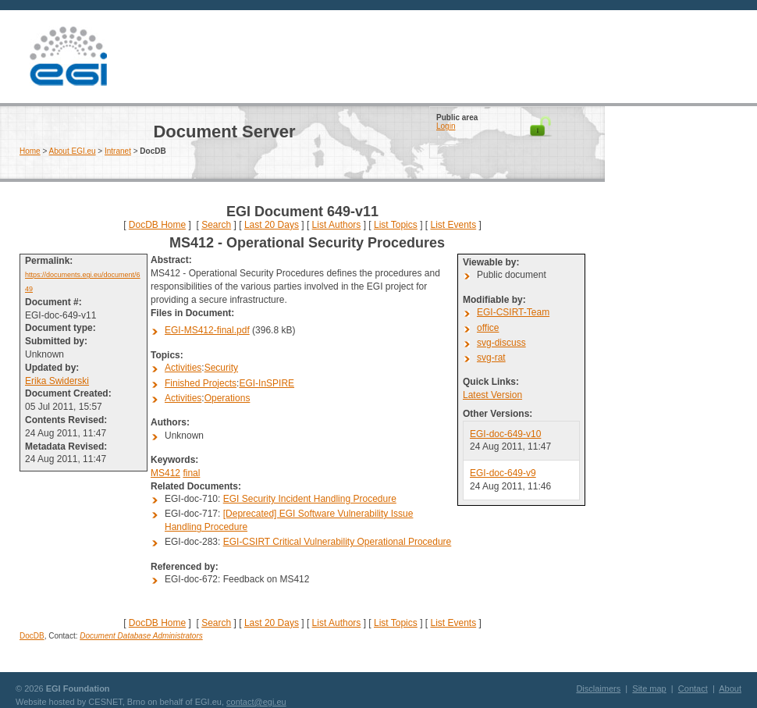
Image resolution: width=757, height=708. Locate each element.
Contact (693, 688)
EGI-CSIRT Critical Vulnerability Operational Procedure (337, 541)
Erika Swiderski (57, 380)
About (730, 688)
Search (216, 224)
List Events (453, 224)
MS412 (165, 473)
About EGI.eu (72, 151)
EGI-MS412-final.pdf (207, 330)
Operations (227, 398)
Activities (183, 367)
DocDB (32, 636)
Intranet (118, 151)
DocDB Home (157, 224)
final (191, 473)
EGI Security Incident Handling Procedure (309, 498)
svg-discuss (501, 342)
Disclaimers (598, 688)
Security (221, 367)
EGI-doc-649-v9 (503, 473)
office (488, 327)
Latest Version (492, 395)
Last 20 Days (271, 224)
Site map (649, 688)
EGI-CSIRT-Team (513, 312)
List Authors (336, 224)
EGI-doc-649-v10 (505, 434)
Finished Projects (200, 383)
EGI (68, 56)
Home (30, 151)
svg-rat (491, 357)
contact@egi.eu (256, 701)
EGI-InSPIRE (266, 383)
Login (445, 126)
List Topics (396, 224)
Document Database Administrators (141, 636)
